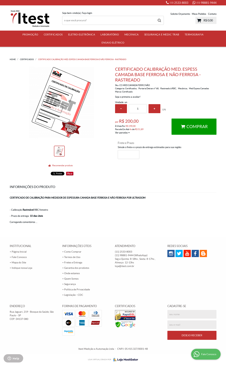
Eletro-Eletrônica (81, 34)
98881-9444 (206, 2)
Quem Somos (71, 278)
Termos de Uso (72, 257)
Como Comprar (72, 251)
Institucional (20, 246)
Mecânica (131, 34)
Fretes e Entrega (73, 262)
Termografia (194, 34)
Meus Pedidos (199, 14)
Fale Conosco (19, 257)
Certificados (53, 34)
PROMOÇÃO (30, 34)
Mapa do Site (19, 262)
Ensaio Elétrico (113, 42)
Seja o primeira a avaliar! (127, 97)
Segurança (70, 284)
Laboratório (110, 34)
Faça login (87, 13)
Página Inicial (19, 251)
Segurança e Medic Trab (161, 34)
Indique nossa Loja (22, 267)
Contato (212, 14)
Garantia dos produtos (76, 267)
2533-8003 (179, 2)
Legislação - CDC (73, 294)
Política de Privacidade (77, 289)
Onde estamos (72, 273)
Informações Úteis (76, 246)
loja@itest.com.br (124, 266)
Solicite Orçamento (180, 14)
